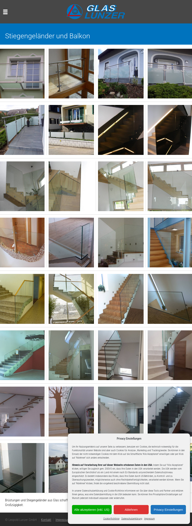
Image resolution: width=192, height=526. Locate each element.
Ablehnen (131, 509)
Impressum (149, 518)
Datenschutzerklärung (131, 518)
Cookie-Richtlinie (111, 518)
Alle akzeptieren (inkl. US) (91, 509)
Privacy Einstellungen (168, 509)
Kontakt (46, 520)
